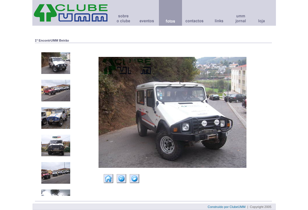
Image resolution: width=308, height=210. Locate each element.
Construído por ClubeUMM (227, 207)
